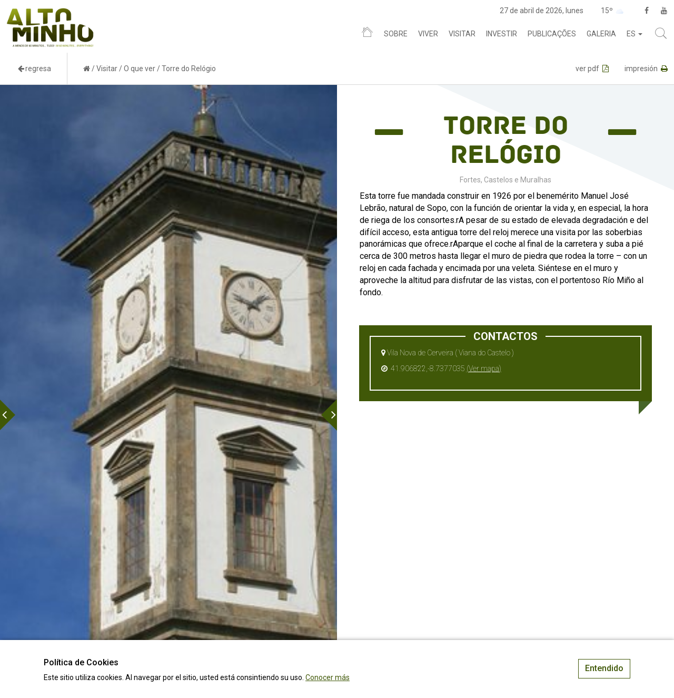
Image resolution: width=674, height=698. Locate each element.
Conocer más (327, 677)
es (634, 34)
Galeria (601, 34)
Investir (501, 34)
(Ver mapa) (484, 368)
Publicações (552, 34)
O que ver (139, 68)
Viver (428, 34)
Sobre (396, 34)
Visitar (462, 34)
